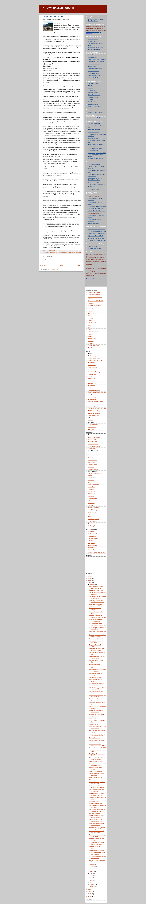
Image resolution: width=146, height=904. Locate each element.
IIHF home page (92, 374)
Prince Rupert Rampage (94, 372)
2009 (89, 580)
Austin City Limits (92, 464)
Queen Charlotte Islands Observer (97, 59)
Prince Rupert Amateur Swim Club (97, 206)
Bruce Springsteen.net (93, 519)
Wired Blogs (91, 341)
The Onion (90, 540)
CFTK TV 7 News (92, 41)
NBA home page (92, 397)
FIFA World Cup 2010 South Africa (97, 231)
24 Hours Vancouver (93, 97)
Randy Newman (92, 512)
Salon (89, 327)
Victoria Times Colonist (94, 95)
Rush (89, 516)
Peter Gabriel (91, 491)
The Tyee (90, 99)
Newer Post (43, 265)
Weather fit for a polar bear (96, 590)
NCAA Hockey (91, 362)
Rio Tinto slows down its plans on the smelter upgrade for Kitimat (64, 252)
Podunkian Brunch (92, 246)
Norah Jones (91, 503)
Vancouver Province (93, 92)
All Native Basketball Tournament (96, 211)
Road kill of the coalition (95, 803)
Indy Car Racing (92, 427)
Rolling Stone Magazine (94, 437)
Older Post (79, 265)
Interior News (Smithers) (94, 64)
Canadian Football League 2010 (96, 233)
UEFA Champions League (94, 411)
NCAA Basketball (92, 399)
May (91, 878)
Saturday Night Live (93, 550)
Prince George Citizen (93, 71)
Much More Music (92, 460)
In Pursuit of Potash (93, 150)
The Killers (90, 505)
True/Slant (90, 311)
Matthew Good (91, 493)
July (91, 873)
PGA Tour (90, 420)
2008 (89, 582)
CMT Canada (91, 462)
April (91, 880)
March (91, 882)
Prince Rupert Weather (94, 164)
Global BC (90, 88)
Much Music (91, 457)
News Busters (91, 348)
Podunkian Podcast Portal (94, 305)
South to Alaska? (93, 718)
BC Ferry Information (93, 182)
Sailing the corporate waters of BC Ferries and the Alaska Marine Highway (97, 154)
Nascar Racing (92, 429)
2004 (89, 896)
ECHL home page (92, 367)
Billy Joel (90, 500)
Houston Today (92, 66)
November (92, 864)
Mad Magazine (92, 547)
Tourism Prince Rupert (93, 223)
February (92, 884)
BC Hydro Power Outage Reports (96, 184)
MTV (89, 453)
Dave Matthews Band (93, 507)
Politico (90, 315)
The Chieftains (91, 489)
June (91, 875)
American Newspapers (94, 294)
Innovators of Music (93, 469)
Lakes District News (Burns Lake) (96, 68)
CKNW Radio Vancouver (94, 106)
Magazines (90, 303)
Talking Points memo (93, 331)
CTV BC (90, 85)
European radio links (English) (95, 301)
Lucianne (90, 334)
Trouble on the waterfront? (96, 771)
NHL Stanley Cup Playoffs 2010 (96, 238)
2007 (89, 889)
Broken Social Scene (93, 484)
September (93, 869)
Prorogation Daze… (94, 801)
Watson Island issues (93, 138)
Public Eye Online (92, 101)
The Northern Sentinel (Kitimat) (96, 61)
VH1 (89, 455)
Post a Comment (46, 259)
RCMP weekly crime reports (95, 148)
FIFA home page (92, 406)
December (92, 584)
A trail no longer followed (95, 777)
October (92, 866)
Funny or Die (91, 543)
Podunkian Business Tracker (95, 158)
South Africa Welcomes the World (96, 229)
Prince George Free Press (94, 73)
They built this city (94, 724)
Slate (89, 325)
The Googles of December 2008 (97, 748)
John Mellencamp (92, 510)
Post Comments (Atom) (53, 269)
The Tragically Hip (92, 521)
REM (89, 514)
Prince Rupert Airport (93, 189)
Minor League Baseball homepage (97, 392)
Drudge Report (92, 338)
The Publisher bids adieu (95, 677)
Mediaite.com (91, 320)
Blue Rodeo (91, 480)
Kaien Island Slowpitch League (96, 208)
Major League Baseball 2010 (95, 236)
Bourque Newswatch (93, 345)
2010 (89, 578)
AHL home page (92, 365)
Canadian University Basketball (96, 401)
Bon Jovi (90, 482)
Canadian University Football (95, 381)
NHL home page (92, 356)
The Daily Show (92, 536)
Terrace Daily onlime (93, 57)
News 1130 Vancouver (94, 104)
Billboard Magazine (93, 444)
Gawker (90, 336)
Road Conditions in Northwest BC (96, 186)
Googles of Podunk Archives (95, 112)
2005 (89, 894)
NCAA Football (92, 385)
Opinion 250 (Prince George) (95, 75)
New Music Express (93, 441)
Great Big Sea (91, 496)
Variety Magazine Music (94, 446)
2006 (89, 891)
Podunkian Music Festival (94, 248)
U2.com (90, 523)
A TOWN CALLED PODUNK (58, 8)
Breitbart (90, 329)
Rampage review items (94, 129)
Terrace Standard (92, 55)
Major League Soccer (93, 415)
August (92, 871)
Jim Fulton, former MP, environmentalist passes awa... (96, 666)
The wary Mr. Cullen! (94, 738)
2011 (89, 576)
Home (61, 265)
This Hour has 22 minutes (94, 534)
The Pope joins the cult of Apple (97, 639)
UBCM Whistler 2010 (93, 132)
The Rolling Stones (93, 526)
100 (90, 780)
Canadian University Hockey (95, 360)
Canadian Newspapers (94, 292)
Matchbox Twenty (92, 498)
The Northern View (93, 39)
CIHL (89, 369)
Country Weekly (92, 448)
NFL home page (92, 383)
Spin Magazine (92, 439)
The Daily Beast (92, 322)
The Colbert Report (93, 538)
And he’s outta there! (94, 813)
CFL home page (92, 378)
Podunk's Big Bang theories (96, 850)
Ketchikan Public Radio (94, 77)
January (92, 886)
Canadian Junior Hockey (94, 358)
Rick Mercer (91, 531)
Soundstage (91, 467)
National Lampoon (92, 545)
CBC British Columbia (93, 83)
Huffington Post (92, 313)
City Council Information (94, 123)
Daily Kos (90, 318)
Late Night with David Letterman (96, 552)
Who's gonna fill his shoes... (96, 761)
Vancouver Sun (92, 90)
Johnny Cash (91, 487)
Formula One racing (93, 424)
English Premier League (94, 413)
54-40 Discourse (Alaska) (94, 117)
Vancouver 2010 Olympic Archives (97, 240)
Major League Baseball (94, 390)
